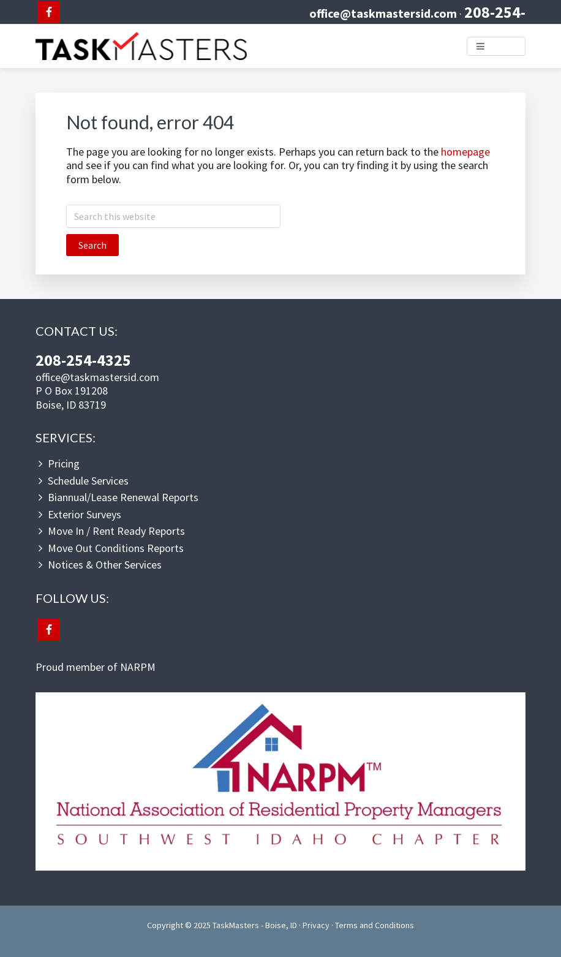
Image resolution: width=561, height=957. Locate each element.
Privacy (316, 925)
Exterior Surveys (84, 514)
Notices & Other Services (105, 565)
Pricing (64, 463)
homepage (465, 152)
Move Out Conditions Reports (116, 548)
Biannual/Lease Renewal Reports (123, 497)
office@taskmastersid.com (383, 13)
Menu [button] (503, 46)
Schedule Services (88, 481)
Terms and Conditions (374, 925)
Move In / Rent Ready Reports (116, 531)
